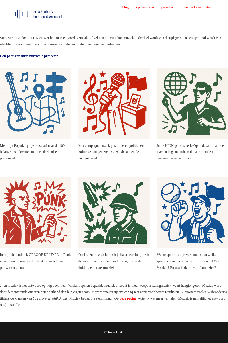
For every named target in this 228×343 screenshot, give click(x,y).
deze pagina (128, 298)
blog (125, 7)
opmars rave (145, 7)
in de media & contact (196, 7)
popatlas (167, 7)
